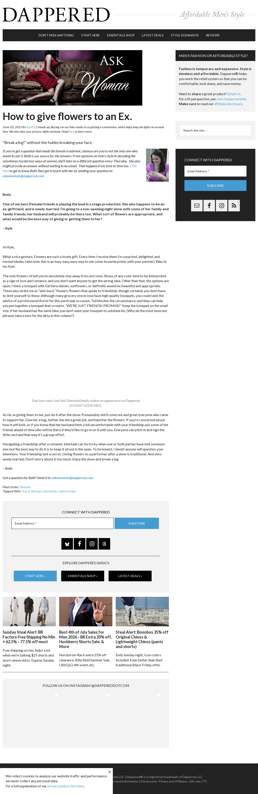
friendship (50, 491)
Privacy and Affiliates (173, 781)
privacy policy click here (65, 786)
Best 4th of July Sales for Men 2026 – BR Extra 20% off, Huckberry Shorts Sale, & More (85, 639)
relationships (67, 491)
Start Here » (35, 576)
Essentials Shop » (83, 576)
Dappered (129, 14)
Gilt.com (194, 781)
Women (25, 486)
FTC (204, 781)
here (71, 131)
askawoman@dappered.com (23, 175)
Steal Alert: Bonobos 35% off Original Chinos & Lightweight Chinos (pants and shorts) (142, 639)
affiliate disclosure (228, 103)
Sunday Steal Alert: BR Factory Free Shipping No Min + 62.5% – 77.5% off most (29, 636)
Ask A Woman (32, 491)
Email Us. (234, 93)
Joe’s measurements (231, 98)
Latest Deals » (130, 576)
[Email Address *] (62, 523)
